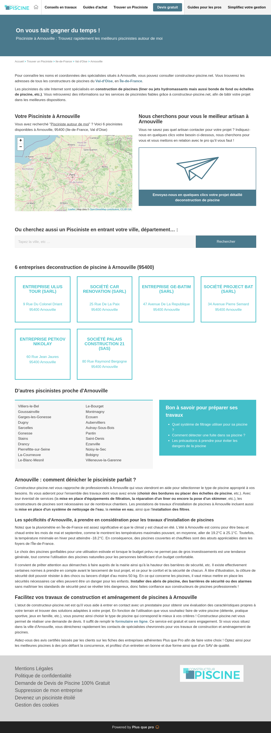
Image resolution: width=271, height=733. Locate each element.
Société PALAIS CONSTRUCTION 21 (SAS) (104, 344)
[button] (60, 7)
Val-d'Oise (104, 81)
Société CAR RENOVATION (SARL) (104, 289)
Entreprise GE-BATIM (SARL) (166, 289)
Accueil (19, 61)
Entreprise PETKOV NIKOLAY (42, 341)
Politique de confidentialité (43, 675)
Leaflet (71, 209)
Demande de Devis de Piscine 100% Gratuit (62, 683)
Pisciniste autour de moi (70, 124)
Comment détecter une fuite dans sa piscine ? (208, 435)
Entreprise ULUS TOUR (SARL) (42, 289)
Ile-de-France (63, 61)
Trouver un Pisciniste (40, 61)
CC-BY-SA (125, 209)
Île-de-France (131, 81)
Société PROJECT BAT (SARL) (228, 289)
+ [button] (20, 141)
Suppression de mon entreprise (49, 690)
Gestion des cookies (37, 705)
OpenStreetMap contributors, (105, 209)
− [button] (20, 147)
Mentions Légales (34, 668)
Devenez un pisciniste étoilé (45, 697)
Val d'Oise (81, 61)
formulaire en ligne (131, 621)
